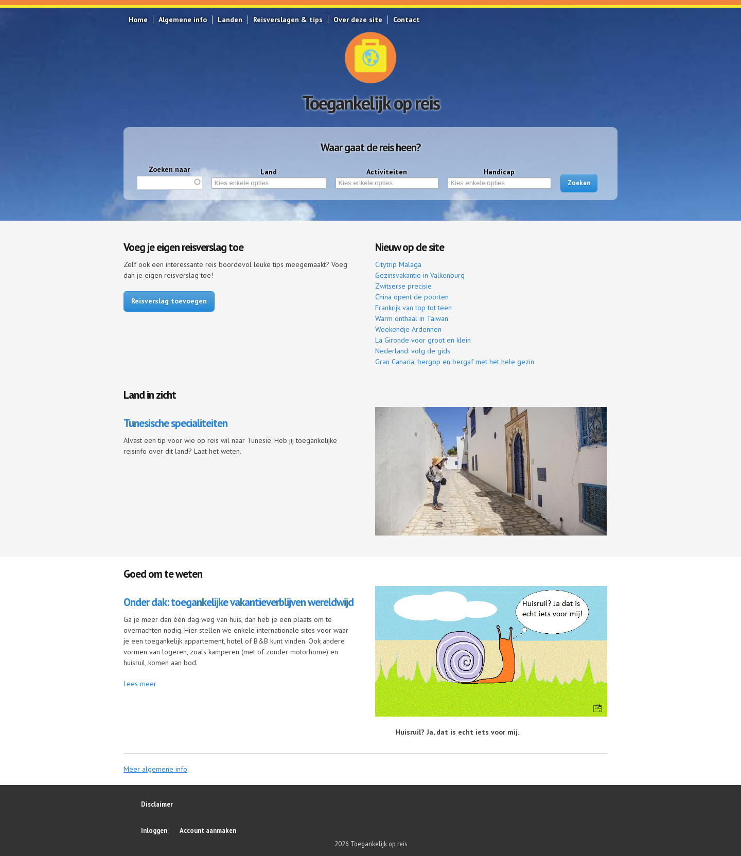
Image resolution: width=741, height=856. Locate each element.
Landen (230, 19)
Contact (406, 19)
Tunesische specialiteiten (175, 423)
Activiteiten (386, 171)
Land (268, 171)
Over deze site (357, 19)
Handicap (499, 171)
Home (138, 19)
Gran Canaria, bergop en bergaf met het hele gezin (454, 361)
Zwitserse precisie (403, 286)
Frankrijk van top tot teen (413, 307)
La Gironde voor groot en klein (423, 340)
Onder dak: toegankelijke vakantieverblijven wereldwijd (238, 602)
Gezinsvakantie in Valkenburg (420, 275)
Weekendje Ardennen (408, 329)
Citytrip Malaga (398, 264)
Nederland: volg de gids (412, 350)
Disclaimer (157, 804)
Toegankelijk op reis (370, 103)
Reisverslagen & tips (288, 19)
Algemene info (182, 19)
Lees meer (139, 683)
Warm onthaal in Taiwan (411, 318)
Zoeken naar (169, 169)
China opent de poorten (412, 296)
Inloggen (154, 830)
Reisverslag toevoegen (169, 301)
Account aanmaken (208, 830)
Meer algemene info (155, 769)
